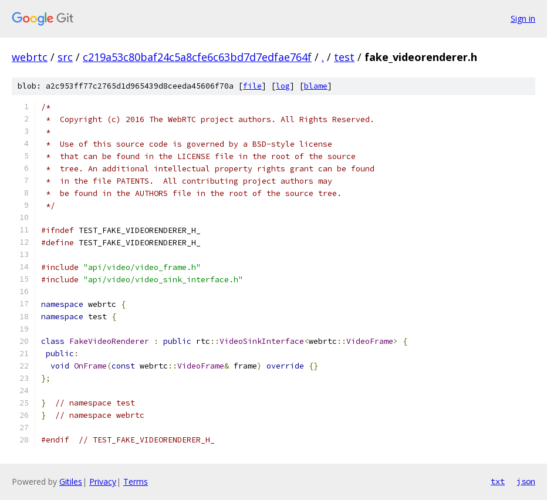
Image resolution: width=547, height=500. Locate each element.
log (283, 86)
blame (315, 86)
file (252, 86)
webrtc (30, 57)
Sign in (523, 18)
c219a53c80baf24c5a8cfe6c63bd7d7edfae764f (197, 57)
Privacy (102, 481)
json (525, 481)
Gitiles (70, 481)
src (65, 57)
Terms (135, 481)
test (344, 57)
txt (498, 481)
